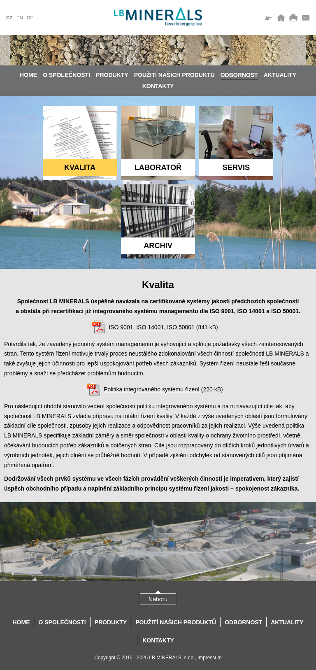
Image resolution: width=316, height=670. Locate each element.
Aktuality (280, 75)
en (19, 17)
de (30, 17)
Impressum (210, 658)
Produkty (112, 75)
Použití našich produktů (174, 75)
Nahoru (158, 599)
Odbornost (239, 75)
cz (9, 17)
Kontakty (158, 86)
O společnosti (66, 75)
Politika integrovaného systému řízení (152, 389)
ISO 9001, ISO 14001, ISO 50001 (152, 327)
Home (28, 75)
